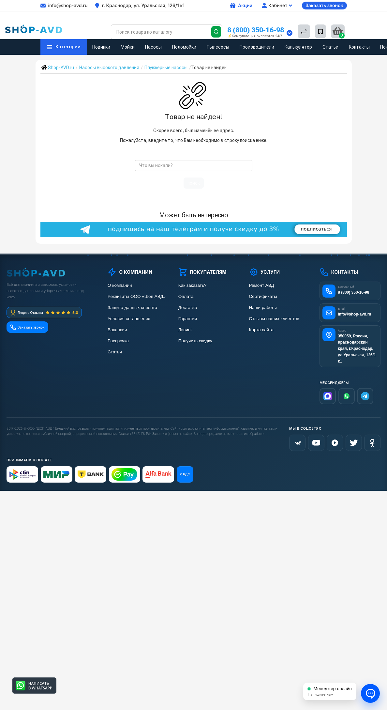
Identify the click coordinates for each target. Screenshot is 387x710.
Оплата (185, 296)
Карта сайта (261, 329)
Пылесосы (218, 47)
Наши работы (263, 307)
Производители (257, 47)
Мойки (128, 47)
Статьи (330, 47)
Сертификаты (263, 296)
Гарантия (187, 318)
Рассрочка (118, 340)
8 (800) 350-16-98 (255, 30)
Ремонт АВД (261, 285)
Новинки (101, 47)
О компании (120, 285)
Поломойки (184, 47)
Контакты (359, 47)
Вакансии (117, 329)
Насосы (153, 47)
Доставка (187, 307)
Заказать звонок (324, 5)
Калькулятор (298, 47)
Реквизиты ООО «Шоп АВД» (137, 296)
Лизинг (185, 329)
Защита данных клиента (132, 307)
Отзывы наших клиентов (274, 318)
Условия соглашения (129, 318)
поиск (193, 183)
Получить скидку (195, 340)
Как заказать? (192, 285)
